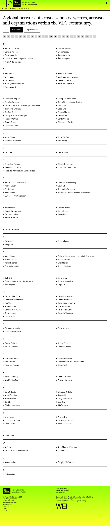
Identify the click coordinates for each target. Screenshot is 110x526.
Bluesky (5, 510)
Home (4, 8)
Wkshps (66, 501)
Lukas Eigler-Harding (78, 501)
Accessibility (7, 504)
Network (13, 8)
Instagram (6, 506)
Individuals (24, 8)
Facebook (6, 508)
